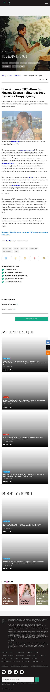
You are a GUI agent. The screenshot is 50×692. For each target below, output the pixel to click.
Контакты (35, 661)
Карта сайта (5, 666)
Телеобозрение (31, 655)
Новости (21, 66)
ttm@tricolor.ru (11, 640)
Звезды (4, 658)
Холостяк (16, 248)
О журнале (25, 661)
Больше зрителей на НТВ (13, 281)
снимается (15, 141)
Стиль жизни (25, 658)
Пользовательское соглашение (39, 666)
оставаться (16, 185)
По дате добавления (9, 304)
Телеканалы (20, 652)
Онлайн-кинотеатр (7, 655)
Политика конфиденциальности (19, 666)
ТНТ (14, 66)
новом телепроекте (27, 150)
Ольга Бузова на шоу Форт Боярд (16, 275)
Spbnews (9, 689)
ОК (37, 679)
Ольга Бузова (6, 66)
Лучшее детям (13, 658)
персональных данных (8, 684)
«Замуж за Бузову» (8, 163)
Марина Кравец (33, 248)
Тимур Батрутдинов (7, 251)
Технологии (20, 655)
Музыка (34, 658)
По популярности (8, 309)
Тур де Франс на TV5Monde (14, 279)
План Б (16, 251)
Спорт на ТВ (42, 655)
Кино (36, 652)
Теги (42, 661)
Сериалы (29, 652)
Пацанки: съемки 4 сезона (14, 272)
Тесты (12, 652)
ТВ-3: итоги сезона (11, 269)
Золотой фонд (6, 661)
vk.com (8, 241)
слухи (31, 177)
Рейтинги (17, 661)
